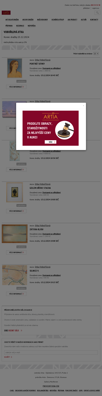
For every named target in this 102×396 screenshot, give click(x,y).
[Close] (83, 105)
